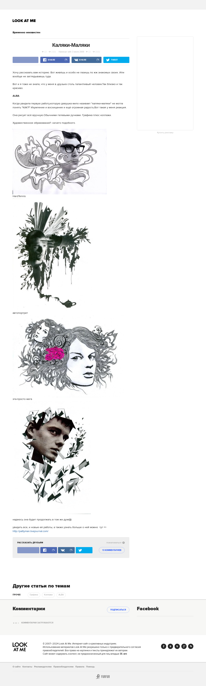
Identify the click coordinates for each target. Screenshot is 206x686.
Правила (79, 667)
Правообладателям (63, 667)
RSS (190, 646)
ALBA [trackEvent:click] (61, 595)
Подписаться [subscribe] (118, 610)
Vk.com (170, 646)
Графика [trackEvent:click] (34, 595)
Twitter (177, 646)
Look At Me (24, 20)
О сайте (17, 667)
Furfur (103, 676)
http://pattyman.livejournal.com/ (30, 531)
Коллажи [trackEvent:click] (48, 595)
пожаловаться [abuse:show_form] (115, 542)
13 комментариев (111, 550)
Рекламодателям (43, 667)
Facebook (163, 646)
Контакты (27, 667)
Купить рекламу (165, 133)
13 (44, 52)
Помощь (90, 667)
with (70, 52)
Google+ (184, 646)
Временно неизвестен (26, 32)
